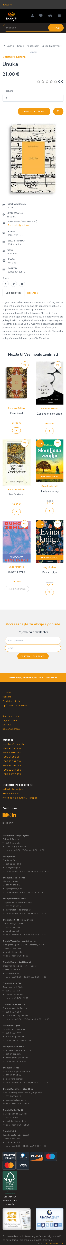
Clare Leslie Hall (49, 486)
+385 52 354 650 (12, 769)
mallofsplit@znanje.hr (16, 1121)
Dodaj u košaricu (34, 111)
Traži (56, 27)
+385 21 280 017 (13, 1117)
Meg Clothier (49, 567)
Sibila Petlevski (16, 566)
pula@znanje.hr (13, 867)
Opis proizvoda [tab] (13, 292)
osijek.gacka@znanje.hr (17, 1057)
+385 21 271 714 (12, 927)
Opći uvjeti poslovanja (15, 705)
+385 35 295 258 (12, 765)
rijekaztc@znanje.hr (15, 994)
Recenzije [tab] (32, 292)
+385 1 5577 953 (12, 773)
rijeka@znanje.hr (14, 888)
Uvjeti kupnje (10, 720)
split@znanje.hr (13, 931)
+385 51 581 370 (13, 990)
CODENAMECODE (54, 1243)
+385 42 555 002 (13, 948)
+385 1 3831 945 (13, 1138)
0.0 (50, 81)
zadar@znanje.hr (14, 973)
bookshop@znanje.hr (16, 846)
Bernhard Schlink (16, 408)
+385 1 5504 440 (12, 752)
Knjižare (7, 4)
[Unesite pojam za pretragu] (33, 28)
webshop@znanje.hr (14, 743)
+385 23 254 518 (12, 761)
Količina (9, 90)
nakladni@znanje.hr (13, 789)
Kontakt (7, 696)
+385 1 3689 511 (11, 793)
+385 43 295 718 (12, 748)
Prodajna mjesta (12, 701)
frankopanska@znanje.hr (17, 1015)
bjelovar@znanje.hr (15, 1078)
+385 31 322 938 (13, 1054)
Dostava (7, 724)
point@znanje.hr (13, 1142)
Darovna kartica (11, 728)
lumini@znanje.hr (14, 952)
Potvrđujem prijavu (33, 656)
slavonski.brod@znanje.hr (18, 909)
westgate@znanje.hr (15, 1036)
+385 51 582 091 (12, 756)
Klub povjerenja (11, 716)
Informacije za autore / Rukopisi (20, 797)
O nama (7, 692)
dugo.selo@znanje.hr (16, 1100)
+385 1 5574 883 (13, 1012)
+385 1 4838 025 (13, 1096)
